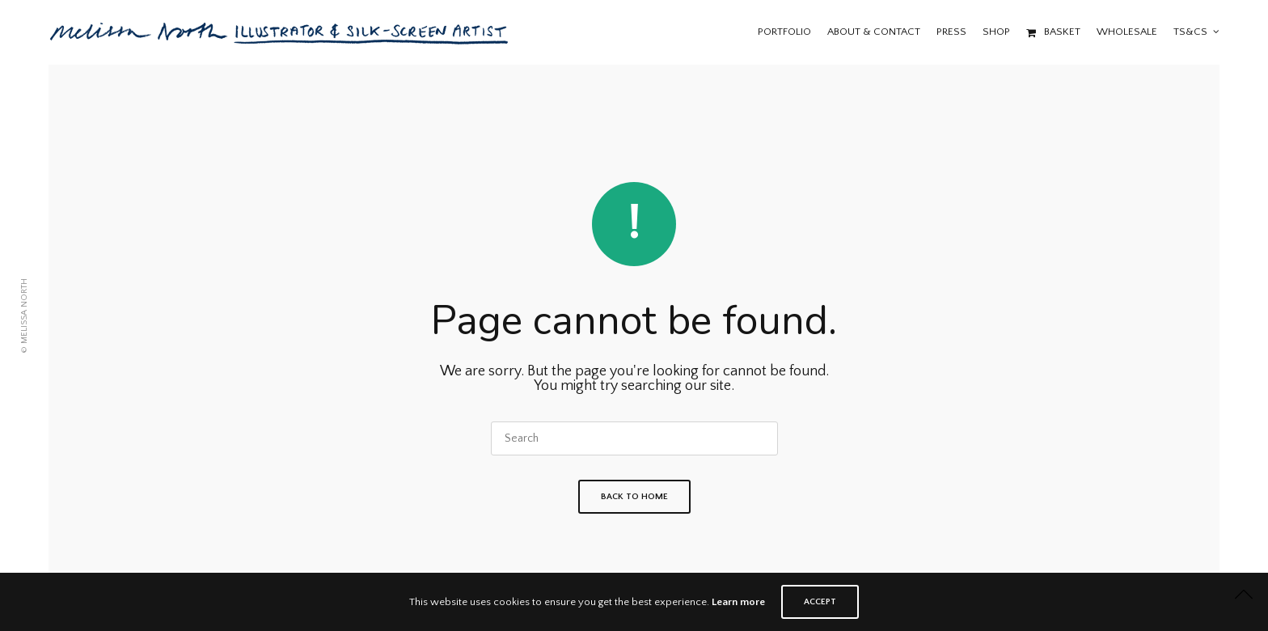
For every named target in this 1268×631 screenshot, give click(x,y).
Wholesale (1127, 31)
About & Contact (873, 31)
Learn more (738, 602)
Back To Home (634, 497)
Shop (996, 31)
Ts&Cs (1190, 31)
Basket (1053, 32)
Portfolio (784, 31)
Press (951, 31)
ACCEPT (820, 602)
